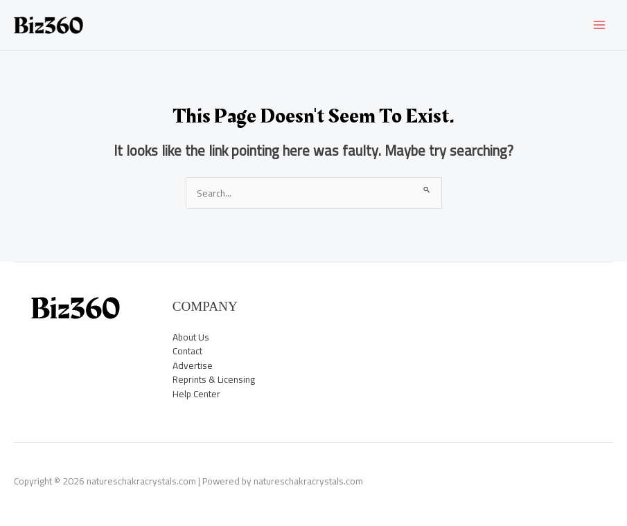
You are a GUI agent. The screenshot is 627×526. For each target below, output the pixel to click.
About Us (191, 337)
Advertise (193, 365)
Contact (187, 351)
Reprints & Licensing (214, 379)
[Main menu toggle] (599, 25)
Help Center (196, 394)
